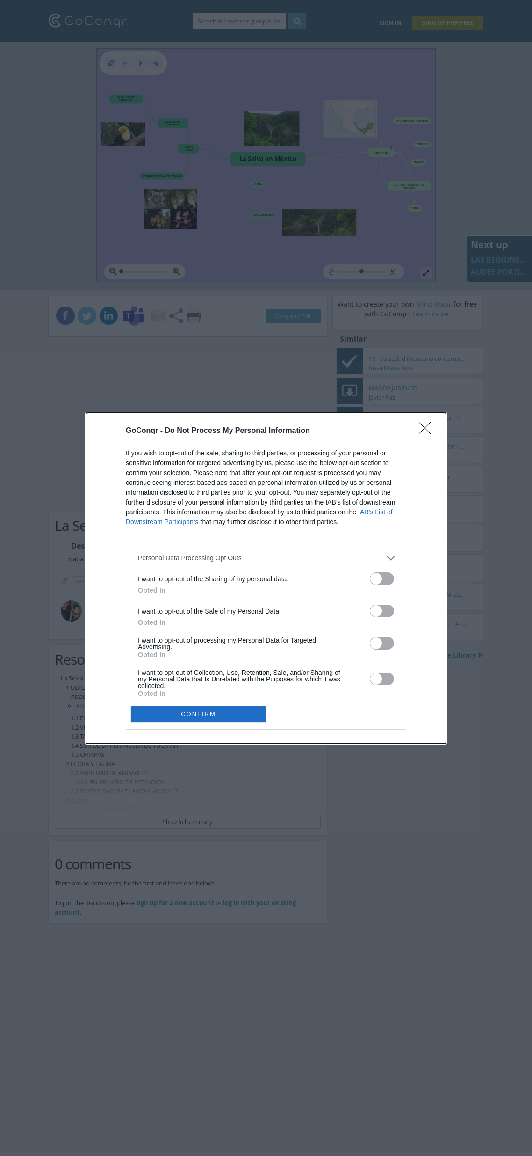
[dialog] (266, 578)
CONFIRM (198, 713)
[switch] (382, 578)
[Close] (428, 431)
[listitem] (266, 558)
